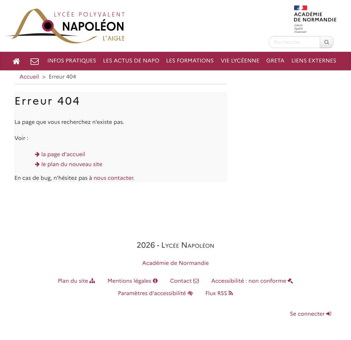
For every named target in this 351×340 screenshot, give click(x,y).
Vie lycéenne (240, 61)
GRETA (275, 61)
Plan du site (76, 281)
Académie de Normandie (175, 263)
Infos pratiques (71, 61)
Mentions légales (133, 281)
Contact (184, 281)
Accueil (29, 77)
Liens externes (313, 61)
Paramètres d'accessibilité (155, 293)
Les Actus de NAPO (131, 61)
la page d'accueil (63, 154)
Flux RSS (219, 293)
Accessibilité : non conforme (252, 281)
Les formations (190, 61)
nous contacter (113, 178)
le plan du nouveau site (71, 164)
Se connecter (310, 314)
